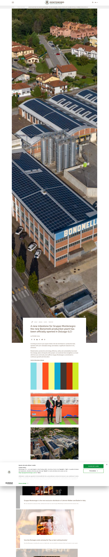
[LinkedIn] (37, 340)
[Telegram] (42, 340)
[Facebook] (32, 340)
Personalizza (93, 541)
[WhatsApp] (39, 340)
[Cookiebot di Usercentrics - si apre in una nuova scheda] (9, 554)
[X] (34, 340)
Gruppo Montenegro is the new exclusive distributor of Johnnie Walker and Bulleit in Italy (54, 500)
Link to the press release (37, 360)
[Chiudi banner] (106, 535)
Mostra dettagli (22, 554)
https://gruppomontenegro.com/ (27, 543)
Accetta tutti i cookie (93, 537)
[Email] (44, 340)
